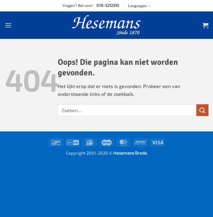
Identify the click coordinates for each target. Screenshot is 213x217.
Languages (139, 5)
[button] (8, 25)
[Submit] (202, 110)
